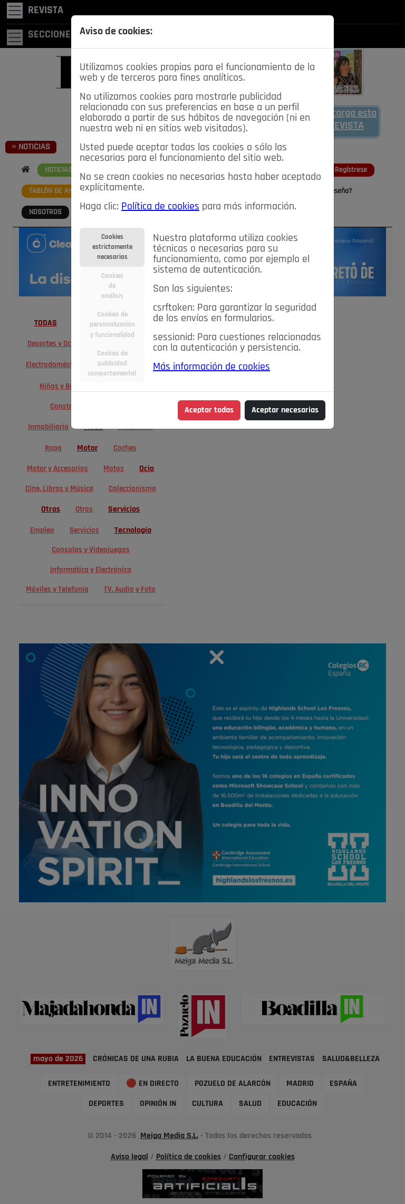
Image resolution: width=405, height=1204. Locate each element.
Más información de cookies (211, 367)
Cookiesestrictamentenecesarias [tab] (112, 247)
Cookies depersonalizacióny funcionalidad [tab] (112, 324)
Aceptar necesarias (285, 410)
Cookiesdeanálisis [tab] (112, 286)
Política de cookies (160, 206)
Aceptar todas (209, 410)
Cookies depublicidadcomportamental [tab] (112, 363)
